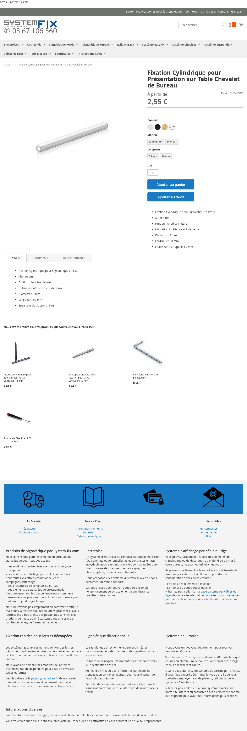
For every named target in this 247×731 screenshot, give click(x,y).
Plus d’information (73, 258)
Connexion (192, 11)
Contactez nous (29, 532)
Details (15, 258)
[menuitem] (12, 44)
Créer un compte (217, 11)
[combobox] (202, 25)
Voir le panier (208, 532)
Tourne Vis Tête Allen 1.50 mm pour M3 (17, 440)
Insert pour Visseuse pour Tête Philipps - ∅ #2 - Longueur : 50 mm (82, 377)
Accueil (8, 64)
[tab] (15, 258)
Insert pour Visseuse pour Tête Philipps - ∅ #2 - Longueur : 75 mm (17, 377)
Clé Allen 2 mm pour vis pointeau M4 (145, 376)
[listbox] (195, 127)
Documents (40, 258)
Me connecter (208, 528)
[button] (237, 12)
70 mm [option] (166, 156)
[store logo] (30, 27)
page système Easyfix (44, 678)
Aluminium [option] (155, 141)
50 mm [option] (153, 156)
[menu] (123, 49)
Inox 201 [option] (172, 141)
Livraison (89, 532)
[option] (150, 127)
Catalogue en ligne (89, 536)
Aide (208, 536)
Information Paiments (89, 528)
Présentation (29, 528)
